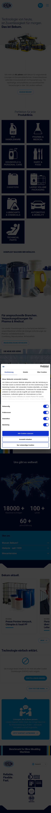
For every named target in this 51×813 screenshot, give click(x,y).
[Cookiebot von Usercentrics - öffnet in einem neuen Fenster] (40, 366)
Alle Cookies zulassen (25, 433)
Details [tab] (25, 372)
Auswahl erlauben (25, 439)
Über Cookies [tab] (42, 372)
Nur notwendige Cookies (25, 445)
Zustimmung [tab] (9, 372)
